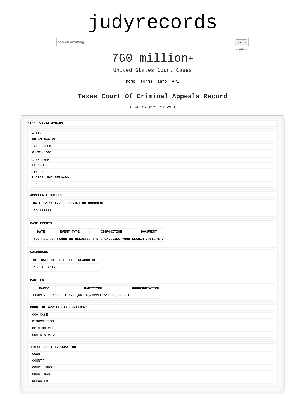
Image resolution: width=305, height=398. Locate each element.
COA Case (40, 315)
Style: (37, 172)
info (162, 81)
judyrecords (152, 23)
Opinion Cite (44, 328)
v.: (34, 184)
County (38, 361)
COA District (44, 335)
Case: (36, 133)
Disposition (43, 322)
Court (37, 354)
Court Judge (43, 367)
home (130, 81)
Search (241, 42)
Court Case (42, 374)
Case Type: (41, 160)
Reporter (40, 381)
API (175, 81)
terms (146, 81)
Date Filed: (42, 146)
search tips (241, 49)
